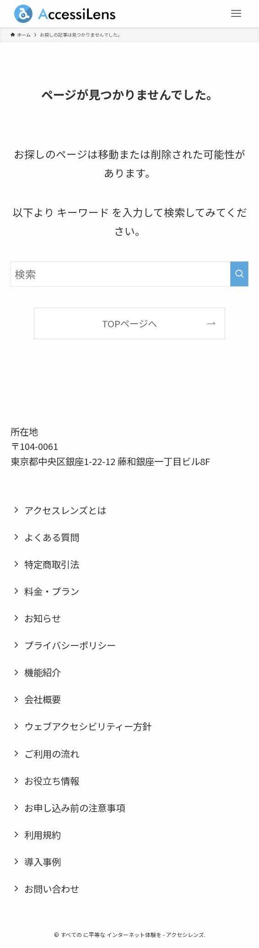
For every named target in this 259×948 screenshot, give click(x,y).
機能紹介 (42, 672)
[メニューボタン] (236, 13)
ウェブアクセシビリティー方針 (87, 726)
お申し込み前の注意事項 (74, 807)
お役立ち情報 (51, 780)
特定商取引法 (51, 564)
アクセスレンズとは (65, 510)
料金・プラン (51, 591)
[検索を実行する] (239, 274)
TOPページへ (129, 323)
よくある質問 (51, 537)
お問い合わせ (51, 888)
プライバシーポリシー (70, 645)
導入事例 (42, 861)
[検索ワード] (130, 274)
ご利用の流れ (51, 753)
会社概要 (42, 699)
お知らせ (42, 618)
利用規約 (42, 834)
